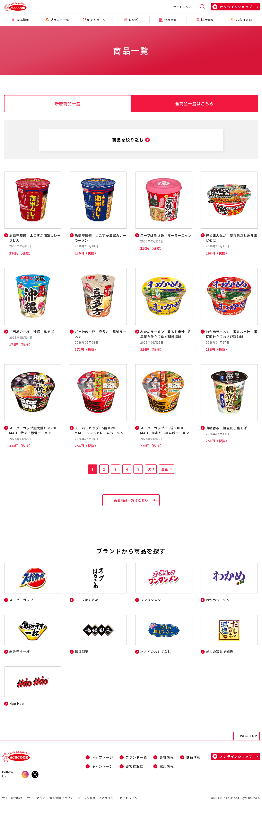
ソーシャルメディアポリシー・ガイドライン (108, 798)
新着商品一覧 (67, 104)
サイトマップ (36, 798)
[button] (131, 140)
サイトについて (184, 7)
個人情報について (61, 798)
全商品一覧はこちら (194, 104)
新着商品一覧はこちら (137, 500)
